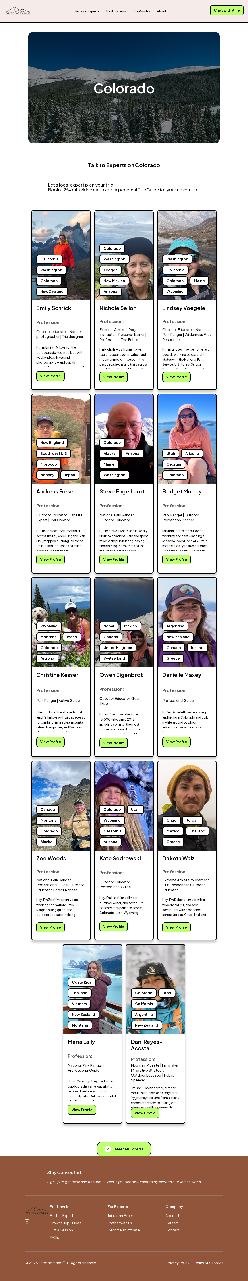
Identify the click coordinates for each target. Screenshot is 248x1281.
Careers (172, 1223)
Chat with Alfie (227, 10)
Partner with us (119, 1223)
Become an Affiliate (123, 1230)
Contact (172, 1230)
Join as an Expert (121, 1215)
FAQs (54, 1237)
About (162, 11)
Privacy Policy (178, 1262)
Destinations (116, 11)
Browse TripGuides (65, 1223)
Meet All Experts (124, 1149)
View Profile (50, 376)
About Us (173, 1215)
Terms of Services (208, 1262)
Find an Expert (61, 1215)
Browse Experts (87, 11)
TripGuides (141, 11)
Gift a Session (61, 1230)
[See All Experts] (124, 1149)
